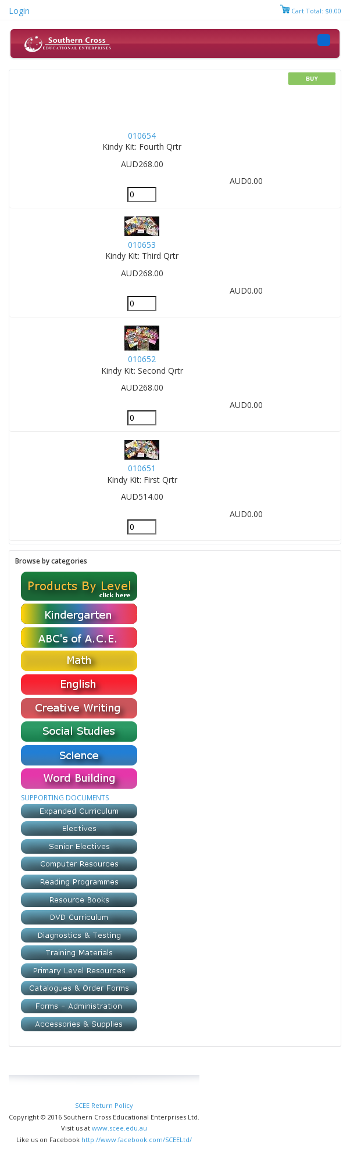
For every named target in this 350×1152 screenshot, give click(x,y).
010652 (142, 358)
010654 (142, 135)
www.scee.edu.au (119, 1128)
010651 (142, 468)
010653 (142, 244)
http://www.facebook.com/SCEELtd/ (136, 1139)
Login (19, 10)
